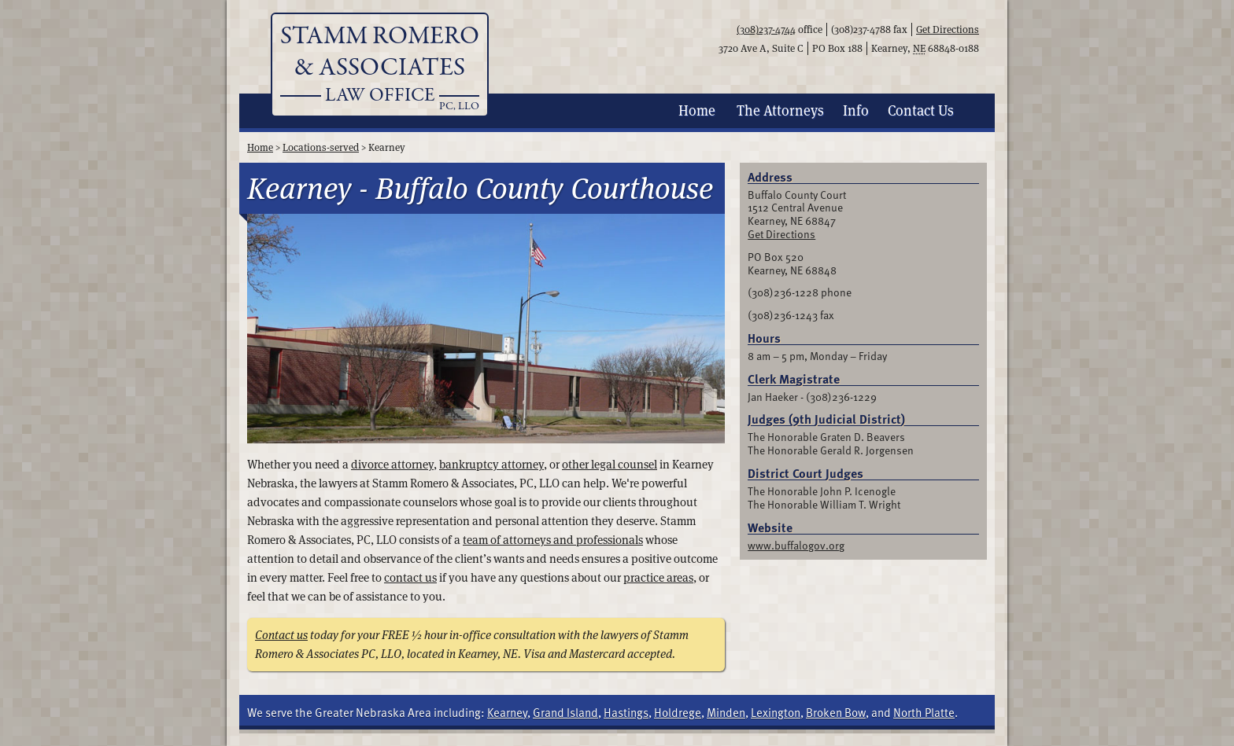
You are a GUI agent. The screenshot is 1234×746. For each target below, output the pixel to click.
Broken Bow (836, 712)
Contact (921, 110)
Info (856, 110)
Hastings (626, 712)
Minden (726, 712)
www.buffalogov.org (796, 545)
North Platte (924, 712)
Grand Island (565, 712)
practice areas (658, 577)
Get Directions (947, 29)
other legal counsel (609, 464)
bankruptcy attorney (491, 464)
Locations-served (321, 147)
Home (696, 110)
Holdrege (677, 712)
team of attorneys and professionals (553, 539)
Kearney (507, 712)
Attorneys (780, 110)
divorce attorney (392, 464)
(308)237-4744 (766, 29)
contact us (410, 577)
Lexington (775, 712)
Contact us (281, 634)
